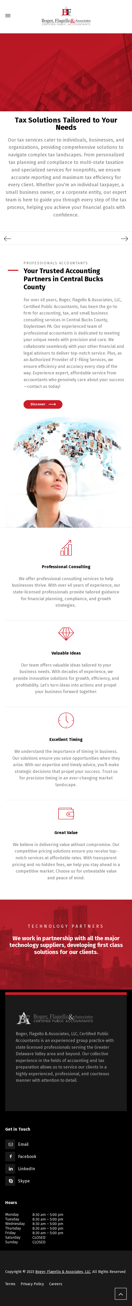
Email (23, 1144)
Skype (24, 1181)
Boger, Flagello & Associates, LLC (62, 1272)
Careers (55, 1284)
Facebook (27, 1156)
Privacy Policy (32, 1284)
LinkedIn (26, 1168)
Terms (10, 1284)
